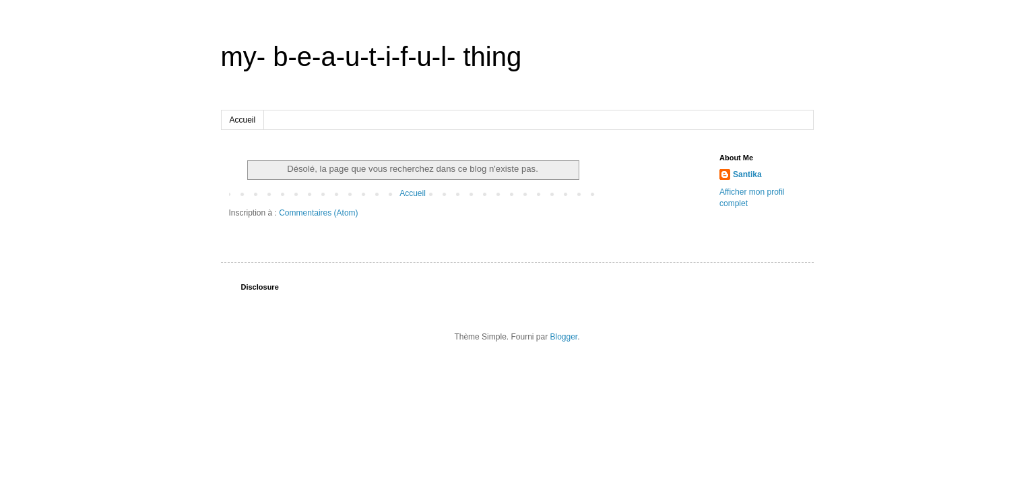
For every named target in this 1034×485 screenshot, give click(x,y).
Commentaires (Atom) (318, 213)
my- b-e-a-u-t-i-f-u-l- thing (371, 56)
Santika (747, 174)
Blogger (564, 337)
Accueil (243, 120)
